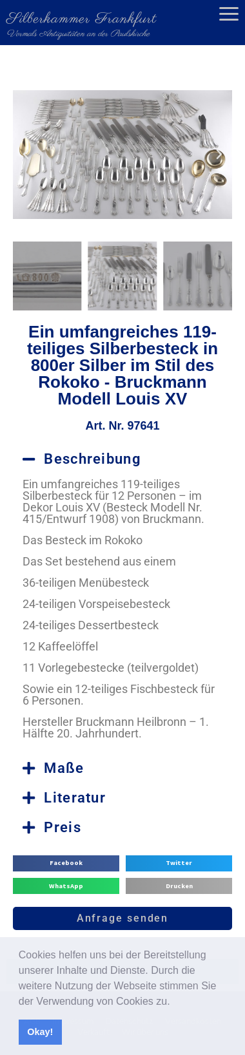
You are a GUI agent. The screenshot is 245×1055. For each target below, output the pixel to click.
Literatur (75, 798)
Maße (64, 768)
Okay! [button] (40, 1032)
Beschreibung (92, 459)
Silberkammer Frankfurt (81, 19)
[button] (175, 1002)
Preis (62, 827)
